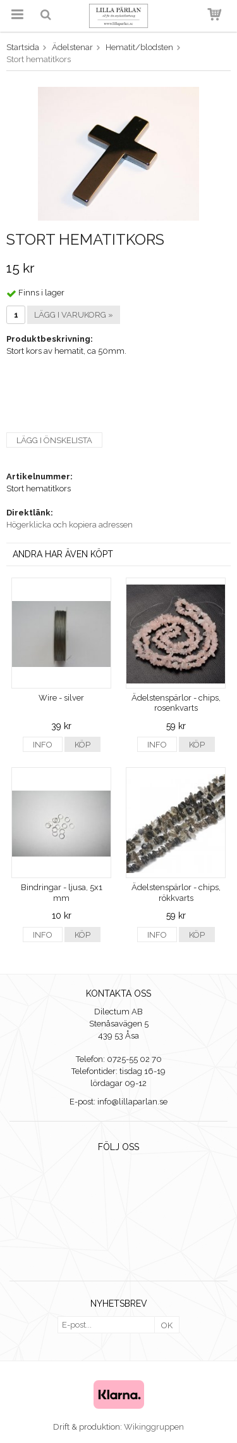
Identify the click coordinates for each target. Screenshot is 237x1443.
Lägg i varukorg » (73, 315)
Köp (82, 744)
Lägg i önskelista (54, 440)
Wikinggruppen (154, 1427)
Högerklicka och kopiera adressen (69, 524)
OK (167, 1325)
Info (42, 744)
